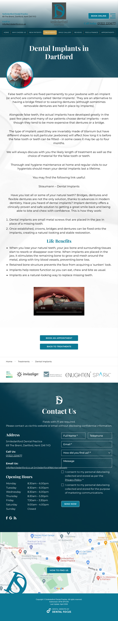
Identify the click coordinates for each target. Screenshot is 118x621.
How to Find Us (59, 570)
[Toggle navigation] (113, 15)
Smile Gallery (65, 32)
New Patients (35, 32)
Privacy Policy (73, 479)
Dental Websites (59, 609)
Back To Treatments (59, 346)
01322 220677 (106, 23)
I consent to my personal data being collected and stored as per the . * (87, 475)
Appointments (107, 32)
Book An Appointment (59, 338)
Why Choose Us (19, 32)
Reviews (78, 32)
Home (6, 32)
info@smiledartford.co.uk (14, 24)
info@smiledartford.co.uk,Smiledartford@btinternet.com (36, 467)
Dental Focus (61, 611)
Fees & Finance (91, 32)
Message (86, 463)
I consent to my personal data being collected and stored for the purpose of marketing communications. (87, 488)
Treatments (50, 32)
